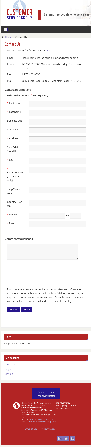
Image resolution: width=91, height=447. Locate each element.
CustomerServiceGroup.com (41, 421)
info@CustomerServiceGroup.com (41, 424)
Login (8, 371)
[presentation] (32, 274)
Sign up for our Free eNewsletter (46, 396)
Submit (13, 312)
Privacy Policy (48, 431)
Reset (26, 312)
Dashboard (11, 366)
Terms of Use (30, 431)
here (48, 50)
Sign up (9, 376)
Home (8, 37)
